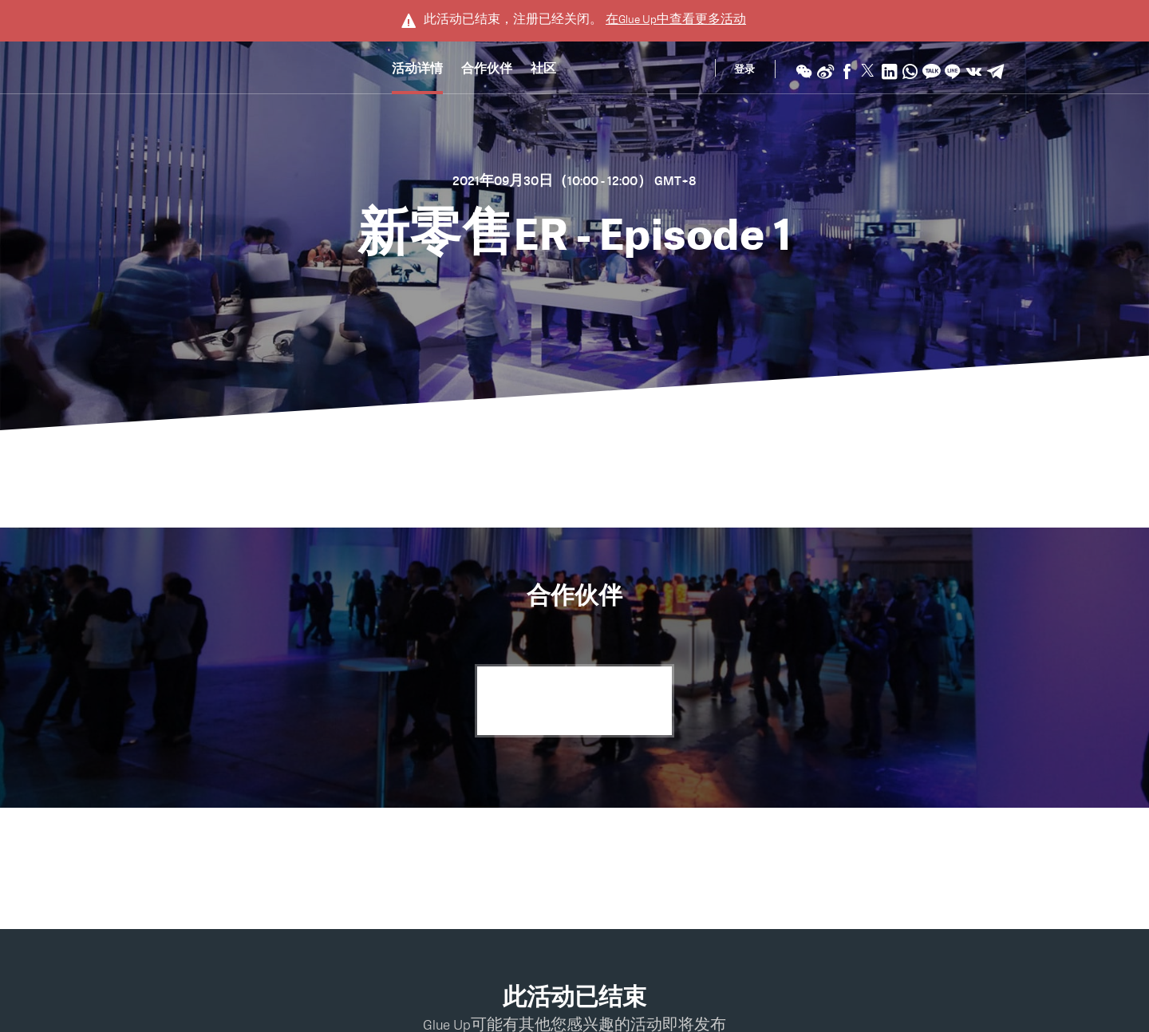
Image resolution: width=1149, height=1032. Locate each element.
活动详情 (417, 71)
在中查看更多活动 (676, 19)
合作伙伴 (486, 71)
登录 (744, 71)
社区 (543, 71)
